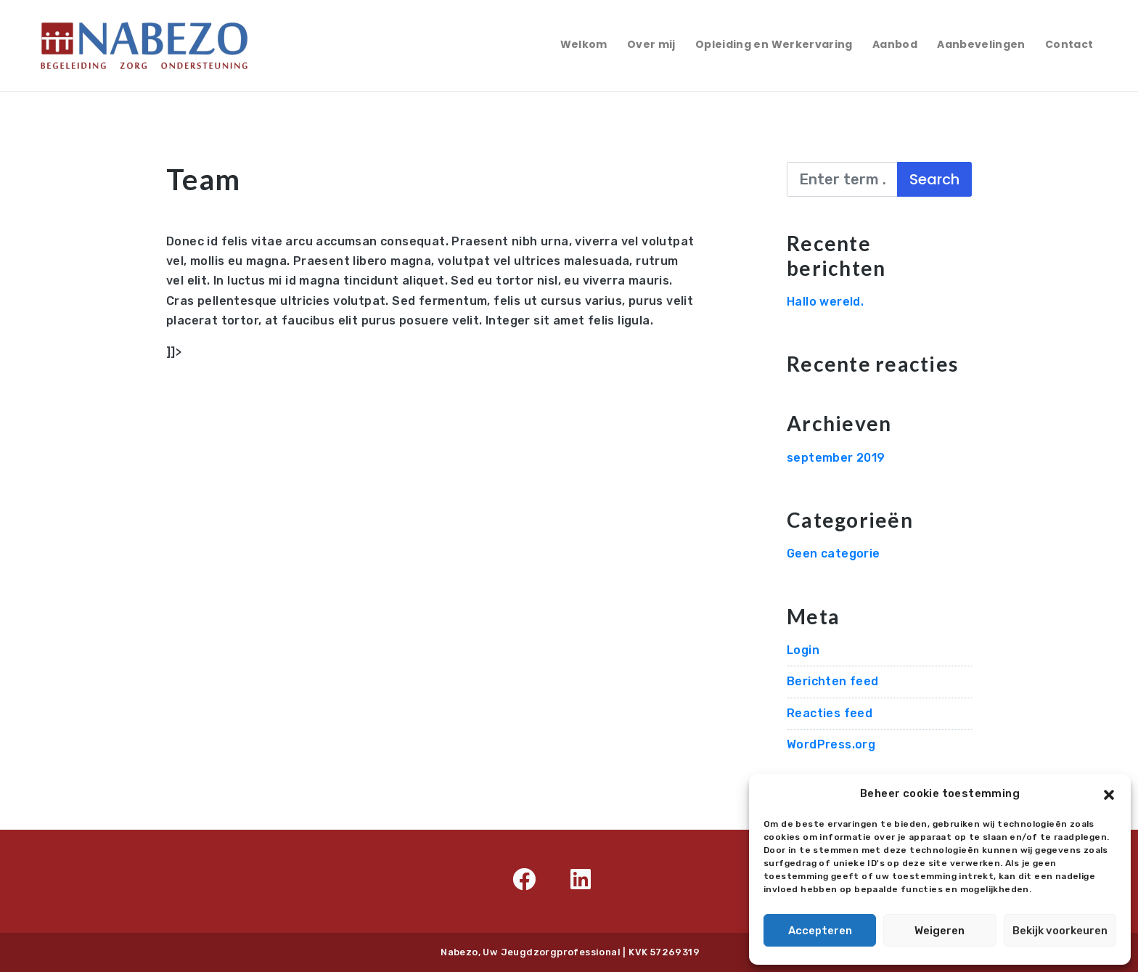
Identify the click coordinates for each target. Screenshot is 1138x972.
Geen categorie (833, 553)
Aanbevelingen (981, 44)
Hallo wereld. (825, 302)
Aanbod (894, 44)
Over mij (651, 44)
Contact (1069, 44)
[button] (1109, 793)
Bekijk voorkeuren (1060, 930)
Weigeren (939, 930)
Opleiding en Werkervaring (774, 44)
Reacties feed (829, 713)
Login (803, 650)
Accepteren (820, 930)
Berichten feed (833, 681)
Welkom (583, 44)
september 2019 (836, 458)
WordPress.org (831, 744)
